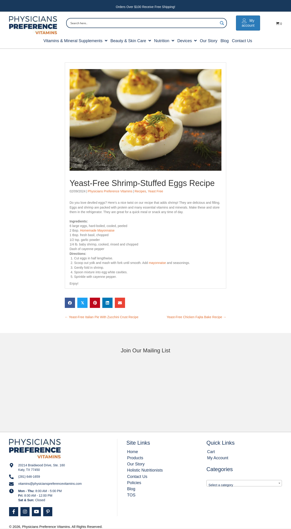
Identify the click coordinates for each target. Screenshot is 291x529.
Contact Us (137, 476)
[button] (13, 511)
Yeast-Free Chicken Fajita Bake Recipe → (196, 317)
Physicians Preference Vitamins (110, 191)
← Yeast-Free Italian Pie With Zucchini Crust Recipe (101, 317)
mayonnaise (158, 263)
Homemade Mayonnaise (97, 230)
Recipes (140, 191)
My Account (217, 458)
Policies (134, 482)
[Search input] (143, 23)
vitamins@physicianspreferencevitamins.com (50, 483)
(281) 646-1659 (29, 476)
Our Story (136, 464)
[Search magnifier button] (222, 23)
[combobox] (244, 483)
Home (132, 451)
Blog (131, 489)
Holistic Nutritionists (145, 470)
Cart (211, 451)
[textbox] (244, 485)
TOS (131, 495)
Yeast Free (155, 191)
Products (135, 458)
